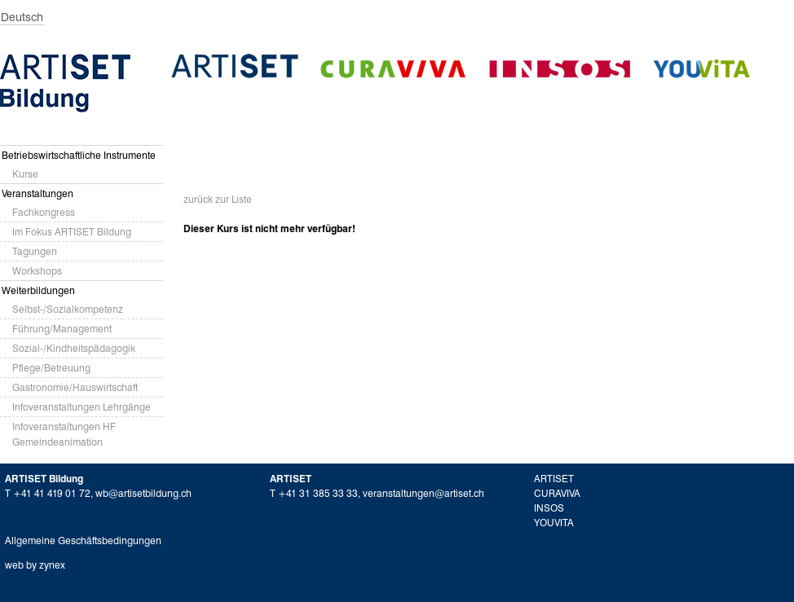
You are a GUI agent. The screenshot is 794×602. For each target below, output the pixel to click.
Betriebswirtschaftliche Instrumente (79, 155)
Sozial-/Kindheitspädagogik (73, 348)
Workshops (37, 271)
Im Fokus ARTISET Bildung (71, 232)
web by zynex (35, 565)
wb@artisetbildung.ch (143, 493)
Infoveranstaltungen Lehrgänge (81, 407)
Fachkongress (43, 212)
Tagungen (34, 251)
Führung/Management (62, 329)
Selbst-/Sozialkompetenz (67, 309)
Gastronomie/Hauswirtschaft (75, 387)
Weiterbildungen (38, 290)
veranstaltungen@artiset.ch (423, 493)
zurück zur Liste (217, 199)
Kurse (25, 174)
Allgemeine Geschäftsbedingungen (83, 540)
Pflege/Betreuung (51, 368)
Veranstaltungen (37, 193)
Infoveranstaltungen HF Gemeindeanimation (64, 434)
